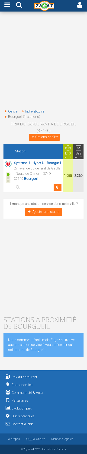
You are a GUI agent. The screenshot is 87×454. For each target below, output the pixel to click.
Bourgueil (31, 179)
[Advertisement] (43, 61)
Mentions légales (62, 439)
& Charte (35, 439)
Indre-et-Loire (32, 111)
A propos (14, 439)
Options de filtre (44, 137)
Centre (10, 111)
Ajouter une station (43, 212)
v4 (32, 449)
